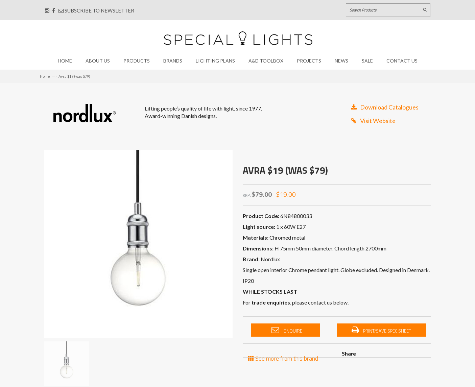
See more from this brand (283, 358)
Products (136, 61)
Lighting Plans (215, 61)
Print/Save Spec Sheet (381, 330)
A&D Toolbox (265, 61)
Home (65, 61)
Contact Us (402, 61)
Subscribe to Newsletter (96, 10)
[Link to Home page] (238, 38)
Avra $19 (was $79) (74, 76)
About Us (98, 61)
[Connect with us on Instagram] (47, 10)
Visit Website (373, 120)
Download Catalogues (385, 107)
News (341, 61)
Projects (309, 61)
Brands (172, 61)
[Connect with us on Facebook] (53, 10)
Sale (367, 61)
